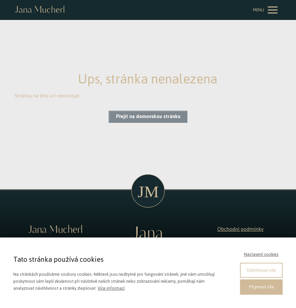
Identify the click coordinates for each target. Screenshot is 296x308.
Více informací (111, 288)
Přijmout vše (261, 286)
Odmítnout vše (261, 270)
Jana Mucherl (40, 10)
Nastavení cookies (261, 254)
